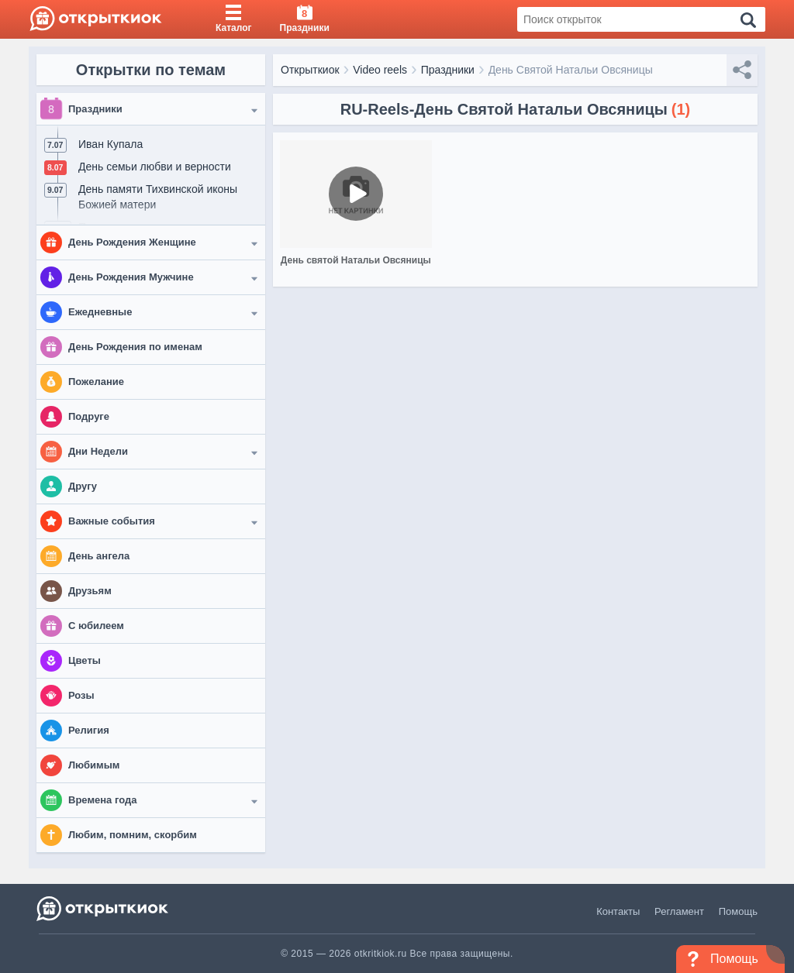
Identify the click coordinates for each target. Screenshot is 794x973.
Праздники (448, 70)
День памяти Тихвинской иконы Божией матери (157, 197)
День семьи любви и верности (154, 166)
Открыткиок (310, 70)
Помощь (738, 911)
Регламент (679, 911)
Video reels (380, 70)
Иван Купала (110, 144)
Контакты (618, 911)
